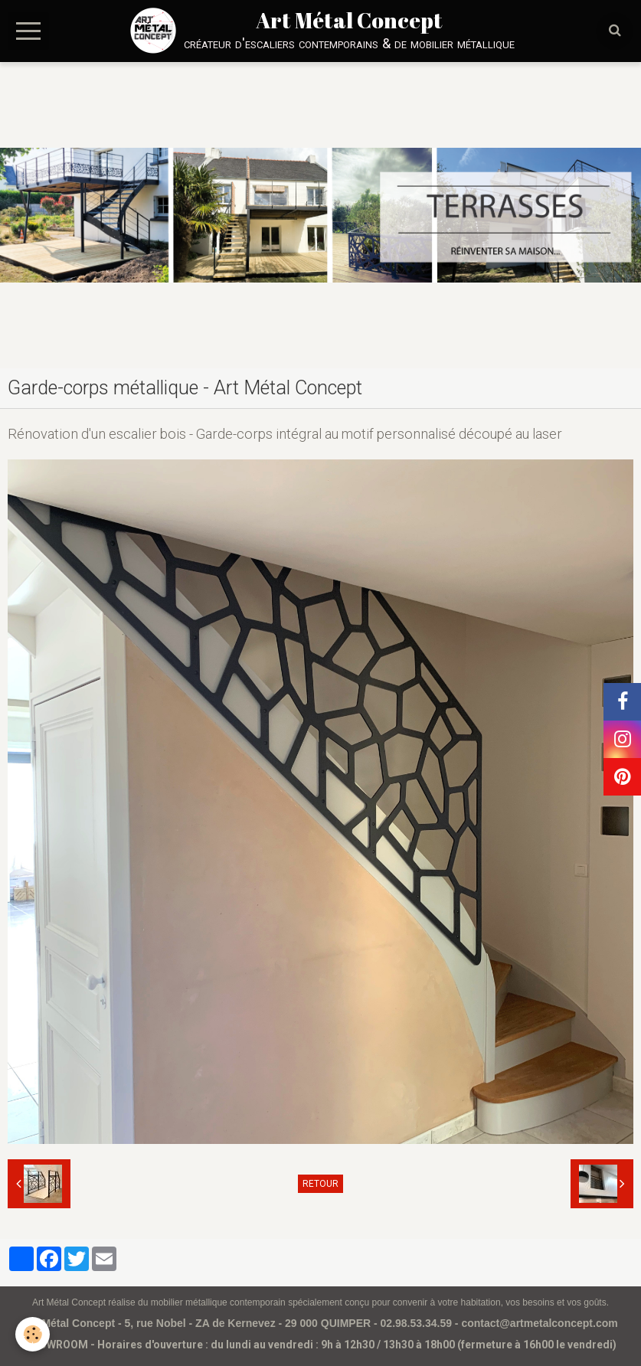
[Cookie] (32, 1334)
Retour (320, 1183)
